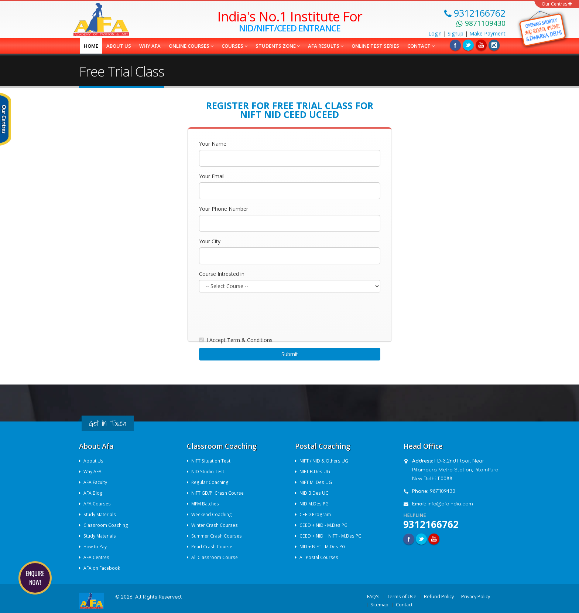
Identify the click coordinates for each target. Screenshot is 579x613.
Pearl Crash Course (213, 546)
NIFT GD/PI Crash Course (219, 493)
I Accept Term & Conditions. (240, 339)
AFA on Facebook (102, 568)
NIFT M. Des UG (316, 482)
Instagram (494, 45)
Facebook (455, 45)
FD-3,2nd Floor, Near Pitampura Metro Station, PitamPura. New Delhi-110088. (456, 469)
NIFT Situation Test (212, 461)
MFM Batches (206, 504)
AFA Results (325, 46)
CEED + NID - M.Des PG (324, 525)
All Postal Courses (320, 557)
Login (435, 33)
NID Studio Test (209, 471)
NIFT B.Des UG (315, 471)
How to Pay (96, 546)
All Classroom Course (215, 557)
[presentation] (255, 312)
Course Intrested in (221, 273)
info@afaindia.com (450, 504)
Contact (421, 46)
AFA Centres (97, 557)
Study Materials (101, 514)
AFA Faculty (96, 482)
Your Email (212, 176)
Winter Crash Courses (216, 525)
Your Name (212, 143)
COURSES (234, 46)
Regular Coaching (211, 482)
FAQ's (373, 596)
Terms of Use (402, 596)
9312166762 (431, 524)
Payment (487, 33)
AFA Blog (93, 493)
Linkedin (481, 45)
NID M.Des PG (315, 504)
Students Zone (278, 46)
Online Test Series (375, 46)
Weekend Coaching (213, 514)
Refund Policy (439, 596)
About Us (94, 461)
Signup (455, 33)
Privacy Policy (475, 596)
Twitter (468, 45)
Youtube (433, 539)
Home (91, 46)
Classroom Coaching (106, 525)
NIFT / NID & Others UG (325, 461)
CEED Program (315, 514)
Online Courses (191, 46)
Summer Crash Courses (218, 536)
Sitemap (379, 605)
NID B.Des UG (314, 493)
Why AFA (150, 46)
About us (118, 46)
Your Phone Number (223, 208)
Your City (209, 241)
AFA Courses (98, 504)
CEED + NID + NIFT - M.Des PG (331, 536)
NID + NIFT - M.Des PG (323, 546)
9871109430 (442, 491)
